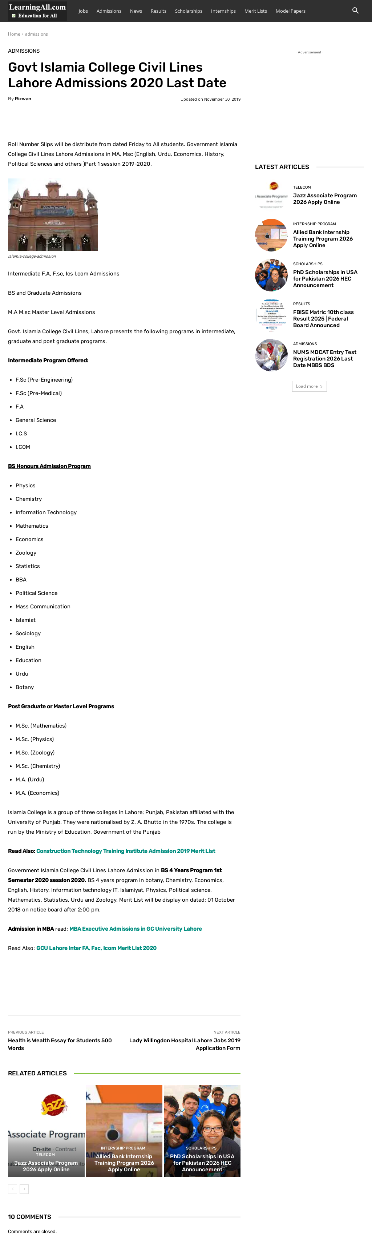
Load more (309, 386)
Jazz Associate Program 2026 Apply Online (46, 1166)
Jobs (83, 11)
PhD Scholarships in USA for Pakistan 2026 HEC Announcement (202, 1163)
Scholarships (188, 11)
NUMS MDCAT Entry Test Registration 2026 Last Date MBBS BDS (324, 359)
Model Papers (291, 11)
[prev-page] (12, 1189)
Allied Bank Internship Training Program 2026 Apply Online (124, 1163)
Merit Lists (255, 11)
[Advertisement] (309, 101)
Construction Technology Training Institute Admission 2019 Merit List (125, 851)
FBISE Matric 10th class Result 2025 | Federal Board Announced (323, 319)
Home (14, 34)
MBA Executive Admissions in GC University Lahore (135, 929)
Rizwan (23, 98)
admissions (36, 34)
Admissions (109, 11)
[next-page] (24, 1189)
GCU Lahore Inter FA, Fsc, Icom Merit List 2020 (96, 948)
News (136, 11)
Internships (223, 11)
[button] (355, 11)
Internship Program (123, 1148)
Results (158, 11)
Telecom (45, 1155)
